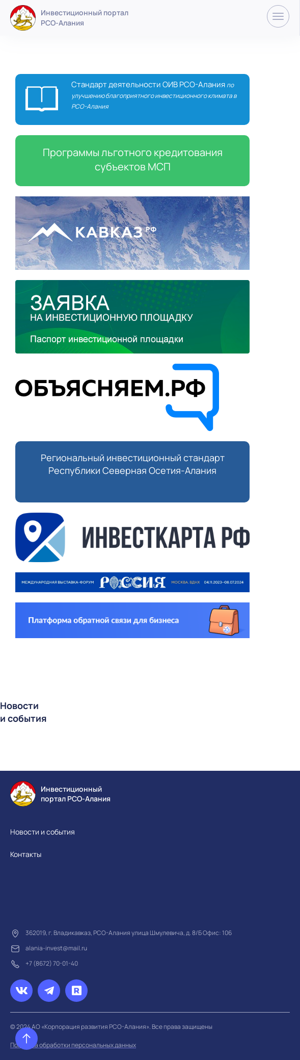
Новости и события (42, 832)
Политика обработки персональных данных (73, 1045)
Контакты (25, 854)
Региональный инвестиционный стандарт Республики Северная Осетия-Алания (133, 463)
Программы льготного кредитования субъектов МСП (133, 159)
